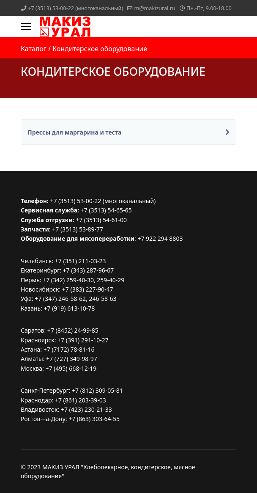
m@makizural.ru (154, 8)
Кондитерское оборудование (99, 48)
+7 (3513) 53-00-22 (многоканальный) (75, 8)
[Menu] (26, 26)
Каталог (33, 48)
